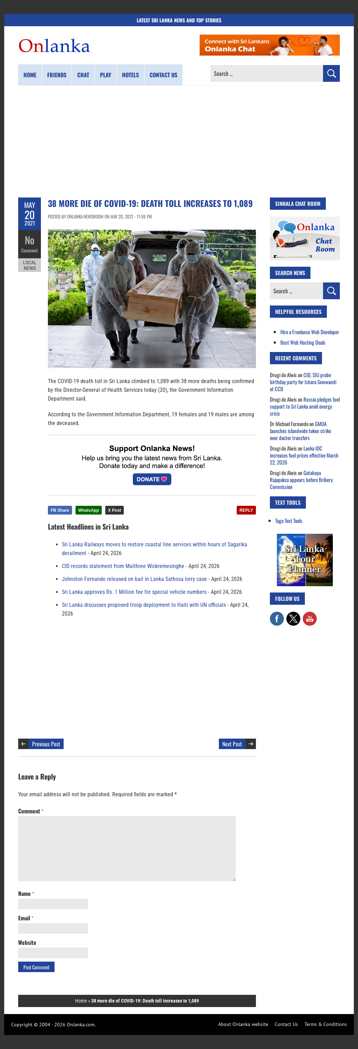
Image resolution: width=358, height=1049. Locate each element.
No (29, 239)
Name (26, 893)
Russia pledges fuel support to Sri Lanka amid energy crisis (305, 406)
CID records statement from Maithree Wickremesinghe (123, 566)
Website (27, 942)
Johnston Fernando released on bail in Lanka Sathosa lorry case (134, 579)
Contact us (163, 75)
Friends (56, 75)
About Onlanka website (243, 1024)
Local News (29, 265)
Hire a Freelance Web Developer (309, 332)
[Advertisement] (179, 142)
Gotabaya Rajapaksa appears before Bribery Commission (301, 479)
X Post (114, 510)
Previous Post (46, 744)
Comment (30, 249)
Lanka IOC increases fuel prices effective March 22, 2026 (304, 455)
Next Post (232, 744)
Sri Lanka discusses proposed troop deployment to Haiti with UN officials (144, 605)
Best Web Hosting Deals (302, 342)
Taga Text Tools (288, 520)
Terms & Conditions (326, 1024)
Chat (83, 75)
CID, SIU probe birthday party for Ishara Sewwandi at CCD (303, 382)
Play (105, 75)
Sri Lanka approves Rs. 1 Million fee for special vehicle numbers (134, 592)
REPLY (246, 510)
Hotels (130, 75)
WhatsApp (88, 510)
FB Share (60, 510)
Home (29, 75)
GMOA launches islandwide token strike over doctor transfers (300, 430)
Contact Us (286, 1024)
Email (25, 918)
